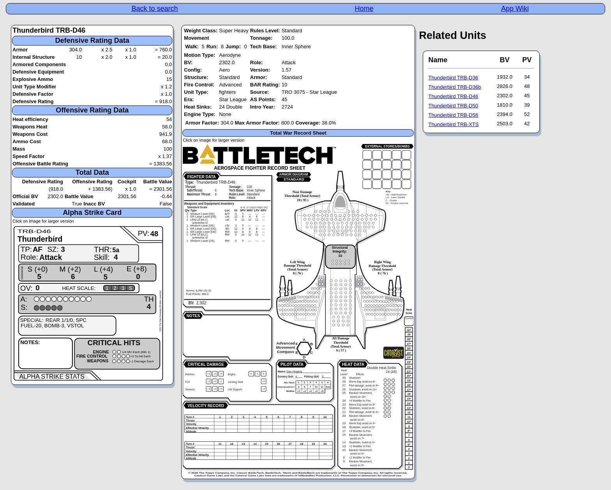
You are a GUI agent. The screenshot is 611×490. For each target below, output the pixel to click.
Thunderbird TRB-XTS (453, 124)
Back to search (154, 8)
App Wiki (515, 8)
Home (364, 8)
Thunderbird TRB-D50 (453, 106)
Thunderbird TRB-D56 (453, 115)
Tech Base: (263, 46)
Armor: (258, 77)
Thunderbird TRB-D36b (454, 87)
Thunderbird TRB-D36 (453, 78)
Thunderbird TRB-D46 (453, 96)
